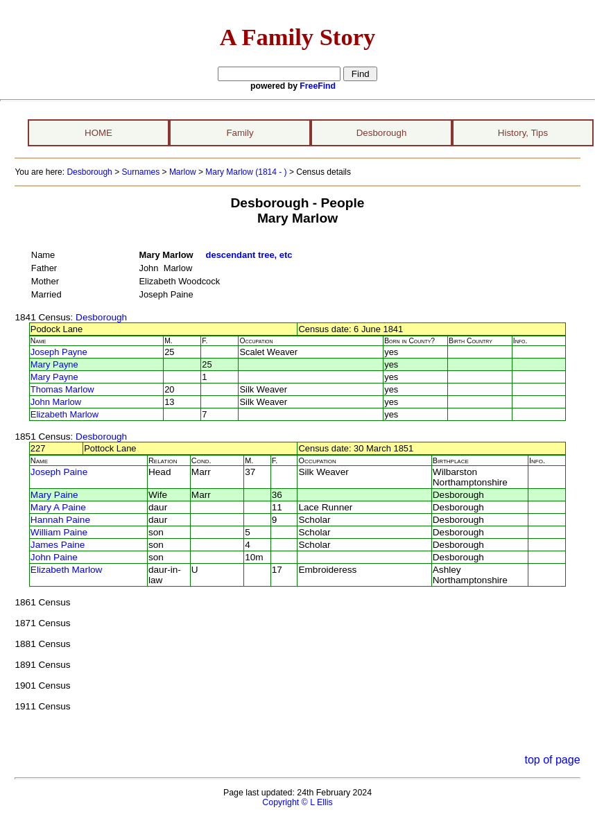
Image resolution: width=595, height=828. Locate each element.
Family (239, 133)
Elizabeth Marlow (64, 414)
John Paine (54, 557)
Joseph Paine (59, 472)
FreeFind (318, 86)
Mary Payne (54, 364)
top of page (552, 760)
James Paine (58, 545)
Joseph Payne (59, 352)
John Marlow (56, 402)
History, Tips (523, 133)
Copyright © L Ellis (297, 802)
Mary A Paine (58, 507)
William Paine (59, 532)
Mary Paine (54, 495)
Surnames (140, 172)
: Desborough (99, 317)
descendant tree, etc (249, 255)
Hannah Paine (60, 520)
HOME (98, 133)
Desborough (381, 133)
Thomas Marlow (62, 389)
